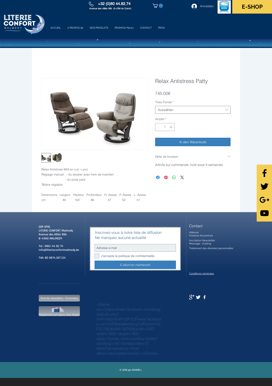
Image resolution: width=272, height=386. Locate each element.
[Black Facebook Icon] (264, 173)
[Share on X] (182, 177)
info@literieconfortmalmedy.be (59, 249)
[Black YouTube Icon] (264, 213)
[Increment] (171, 127)
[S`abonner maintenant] (135, 265)
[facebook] (204, 297)
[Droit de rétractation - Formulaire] (59, 298)
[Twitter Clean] (198, 297)
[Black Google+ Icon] (264, 200)
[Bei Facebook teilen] (157, 177)
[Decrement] (158, 127)
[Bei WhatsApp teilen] (174, 177)
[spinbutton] (165, 127)
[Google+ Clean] (191, 297)
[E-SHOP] (252, 7)
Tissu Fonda (164, 102)
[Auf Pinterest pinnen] (166, 177)
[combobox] (193, 110)
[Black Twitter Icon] (264, 186)
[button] (158, 6)
